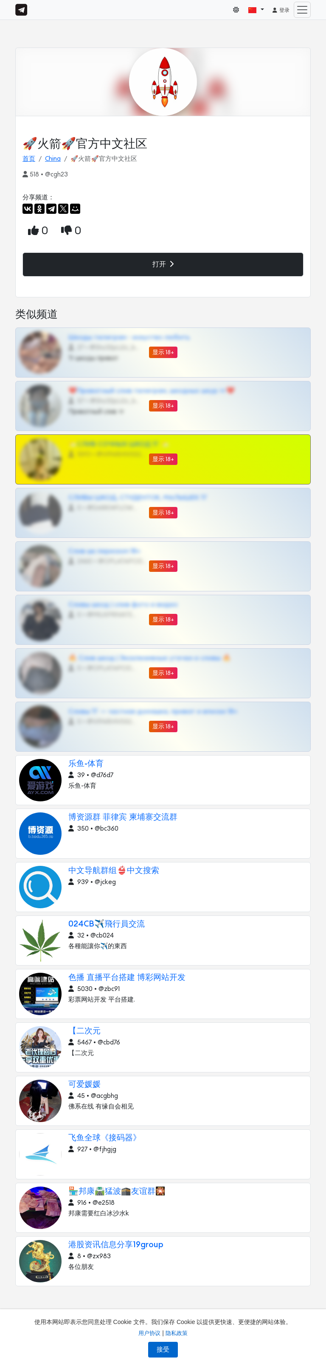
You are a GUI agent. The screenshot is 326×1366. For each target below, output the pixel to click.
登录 (280, 10)
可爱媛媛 (84, 1084)
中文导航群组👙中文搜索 (113, 871)
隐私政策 (177, 1333)
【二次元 (84, 1031)
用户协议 (149, 1333)
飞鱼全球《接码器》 (104, 1138)
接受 (163, 1349)
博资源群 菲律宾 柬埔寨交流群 (122, 817)
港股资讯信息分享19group (115, 1245)
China (53, 159)
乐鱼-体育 (86, 764)
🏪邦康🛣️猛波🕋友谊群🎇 (117, 1191)
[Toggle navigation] (302, 10)
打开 (163, 264)
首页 (28, 159)
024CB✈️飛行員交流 (106, 924)
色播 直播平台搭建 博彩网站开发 (126, 978)
